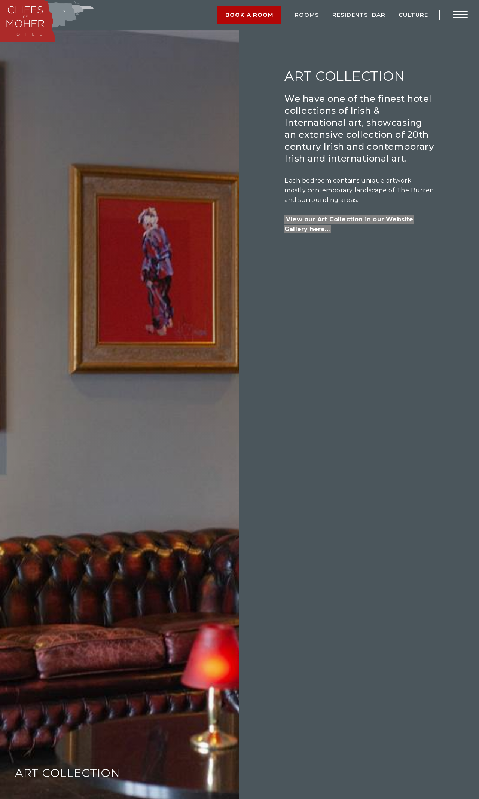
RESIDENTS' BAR (358, 14)
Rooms (307, 14)
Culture (413, 14)
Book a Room (250, 15)
